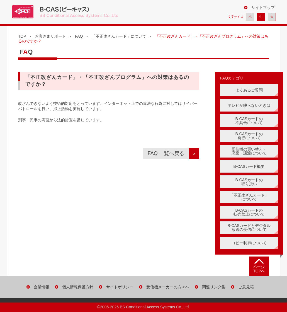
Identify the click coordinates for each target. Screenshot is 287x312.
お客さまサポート (50, 36)
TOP (22, 36)
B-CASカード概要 (249, 166)
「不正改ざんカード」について (119, 36)
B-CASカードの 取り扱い (249, 182)
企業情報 (41, 287)
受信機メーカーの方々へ (167, 287)
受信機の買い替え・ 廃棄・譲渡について (249, 151)
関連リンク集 (213, 287)
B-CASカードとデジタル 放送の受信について (249, 227)
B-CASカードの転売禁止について (249, 212)
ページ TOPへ (259, 269)
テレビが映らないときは (249, 105)
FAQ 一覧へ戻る (168, 153)
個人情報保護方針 (77, 287)
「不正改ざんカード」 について (249, 197)
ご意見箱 (246, 287)
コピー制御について (249, 243)
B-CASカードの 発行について (249, 136)
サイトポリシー (119, 287)
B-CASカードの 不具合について (249, 121)
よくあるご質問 (249, 90)
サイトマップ (263, 7)
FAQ (79, 36)
